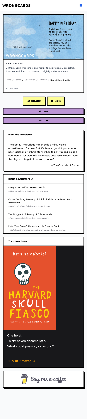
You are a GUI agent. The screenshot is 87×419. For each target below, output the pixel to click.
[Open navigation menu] (81, 5)
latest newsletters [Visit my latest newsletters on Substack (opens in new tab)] (20, 179)
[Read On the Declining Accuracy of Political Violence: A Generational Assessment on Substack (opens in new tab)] (43, 202)
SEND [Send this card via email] (56, 101)
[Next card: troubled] (43, 120)
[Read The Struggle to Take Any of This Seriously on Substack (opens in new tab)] (43, 216)
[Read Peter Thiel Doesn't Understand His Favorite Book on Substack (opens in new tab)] (43, 228)
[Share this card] (34, 101)
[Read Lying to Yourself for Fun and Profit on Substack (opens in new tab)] (43, 189)
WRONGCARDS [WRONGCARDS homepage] (16, 5)
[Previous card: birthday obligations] (43, 111)
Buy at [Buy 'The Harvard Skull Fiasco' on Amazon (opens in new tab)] (22, 361)
